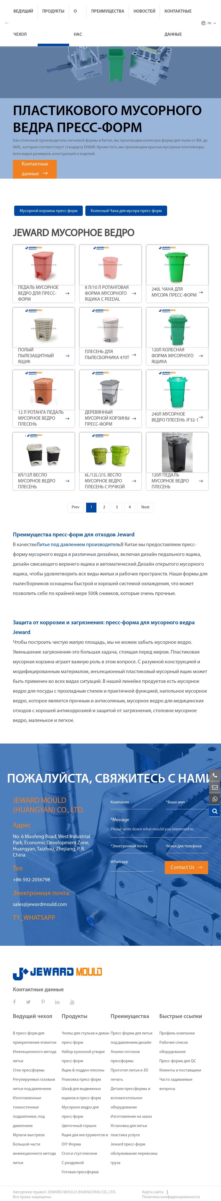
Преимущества (107, 11)
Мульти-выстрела (29, 1136)
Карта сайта (153, 1193)
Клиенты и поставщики (180, 1072)
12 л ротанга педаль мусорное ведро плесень (43, 418)
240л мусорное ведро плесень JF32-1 (177, 417)
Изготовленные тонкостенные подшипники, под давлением (29, 1113)
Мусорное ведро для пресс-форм (80, 1113)
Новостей (144, 11)
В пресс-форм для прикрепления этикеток (34, 1039)
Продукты (53, 11)
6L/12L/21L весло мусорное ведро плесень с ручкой (110, 481)
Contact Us (186, 869)
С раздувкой (73, 1164)
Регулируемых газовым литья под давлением (34, 1085)
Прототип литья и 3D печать (129, 1076)
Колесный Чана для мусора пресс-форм (126, 211)
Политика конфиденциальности (171, 1198)
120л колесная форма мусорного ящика (177, 356)
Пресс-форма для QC (177, 1062)
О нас (78, 23)
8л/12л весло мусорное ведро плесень (43, 481)
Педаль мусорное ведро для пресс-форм (43, 293)
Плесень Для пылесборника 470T (110, 355)
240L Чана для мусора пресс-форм (177, 292)
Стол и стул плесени (79, 1155)
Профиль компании (177, 1035)
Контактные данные (178, 23)
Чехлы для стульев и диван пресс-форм (85, 1039)
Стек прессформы (29, 1072)
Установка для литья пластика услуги (129, 1132)
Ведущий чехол (23, 23)
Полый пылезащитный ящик (43, 356)
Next (154, 508)
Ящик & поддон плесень (83, 1072)
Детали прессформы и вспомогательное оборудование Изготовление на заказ (131, 1104)
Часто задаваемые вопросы (175, 1085)
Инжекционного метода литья (34, 1058)
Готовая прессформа (80, 1173)
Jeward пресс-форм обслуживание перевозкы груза (134, 1155)
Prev (67, 508)
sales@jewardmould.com (40, 906)
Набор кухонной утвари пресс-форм (83, 1058)
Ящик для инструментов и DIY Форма (85, 1141)
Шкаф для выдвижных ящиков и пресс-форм (81, 1095)
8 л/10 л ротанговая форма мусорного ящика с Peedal (110, 293)
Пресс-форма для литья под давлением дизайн (131, 1039)
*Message (120, 821)
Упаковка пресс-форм (81, 1081)
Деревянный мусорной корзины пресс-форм (110, 418)
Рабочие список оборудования (173, 1048)
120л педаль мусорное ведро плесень (177, 481)
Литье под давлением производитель (79, 546)
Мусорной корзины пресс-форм (48, 211)
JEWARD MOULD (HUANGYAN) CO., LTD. (82, 1193)
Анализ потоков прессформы (125, 1058)
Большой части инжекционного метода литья (34, 1155)
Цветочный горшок (79, 1127)
